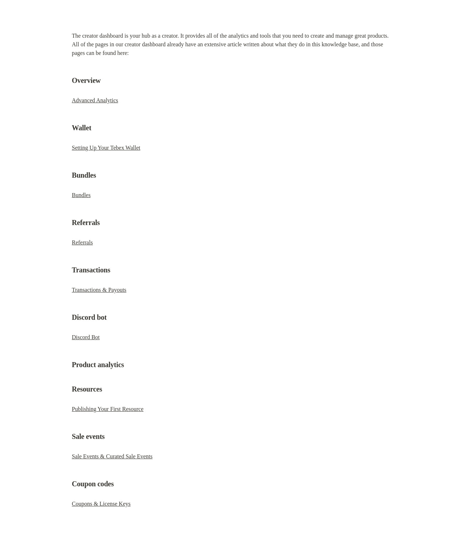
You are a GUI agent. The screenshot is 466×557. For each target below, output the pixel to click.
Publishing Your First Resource (108, 409)
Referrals (82, 242)
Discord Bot (86, 337)
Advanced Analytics (95, 100)
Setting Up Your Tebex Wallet (106, 148)
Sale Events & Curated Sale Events (112, 456)
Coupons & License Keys (101, 504)
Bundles (81, 195)
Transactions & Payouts (99, 290)
